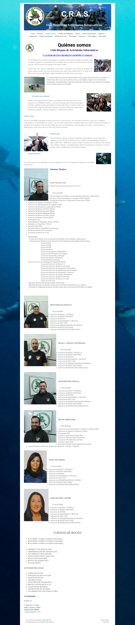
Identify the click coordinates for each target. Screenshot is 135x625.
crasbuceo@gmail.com (32, 612)
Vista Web (106, 622)
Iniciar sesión (105, 620)
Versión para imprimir (34, 620)
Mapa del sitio (46, 620)
